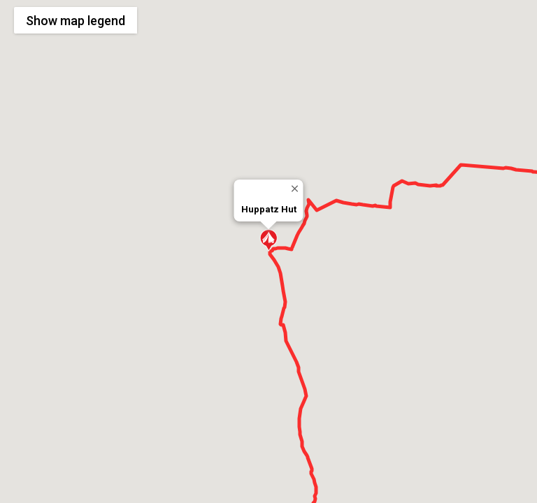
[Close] (294, 188)
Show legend (75, 20)
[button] (268, 240)
